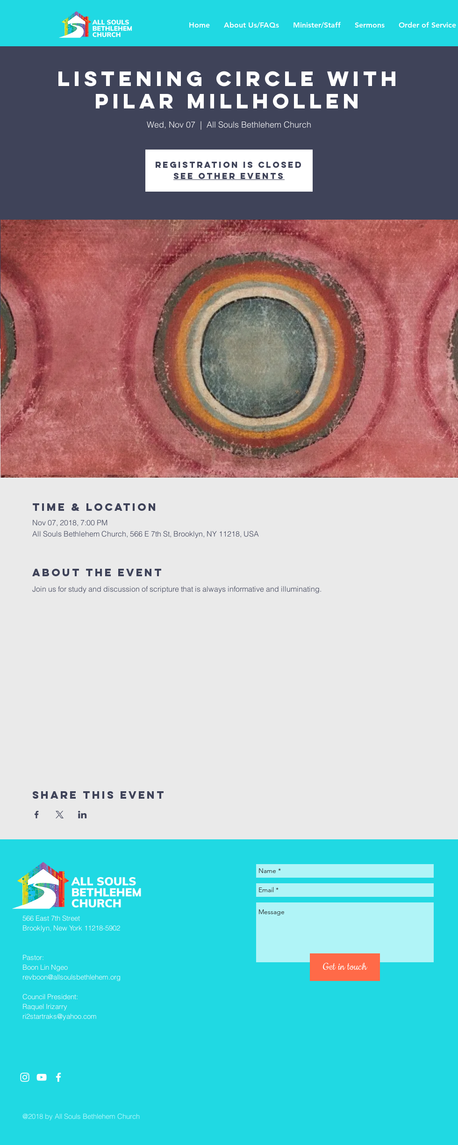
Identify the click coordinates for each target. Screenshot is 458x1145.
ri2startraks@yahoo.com (59, 1016)
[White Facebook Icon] (58, 1077)
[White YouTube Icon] (42, 1077)
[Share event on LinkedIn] (82, 814)
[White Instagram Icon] (25, 1077)
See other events (229, 176)
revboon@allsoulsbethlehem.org (71, 977)
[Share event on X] (59, 814)
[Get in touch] (345, 967)
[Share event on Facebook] (36, 814)
